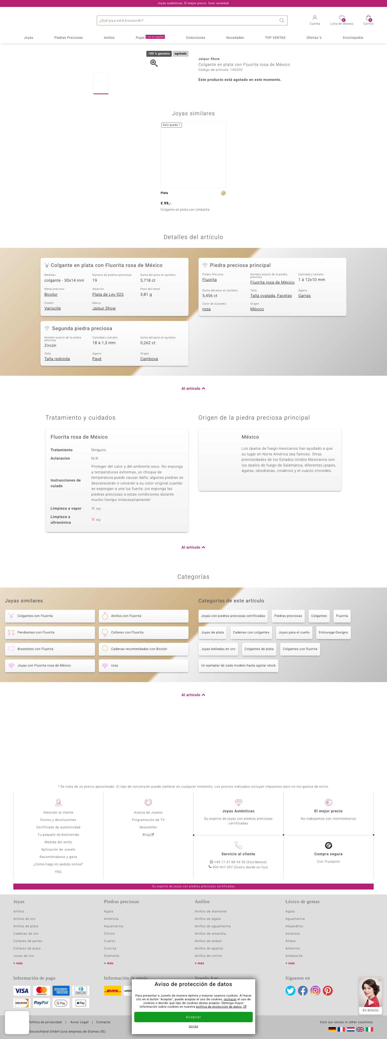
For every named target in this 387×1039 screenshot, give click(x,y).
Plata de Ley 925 (108, 351)
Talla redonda (57, 415)
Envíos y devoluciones (58, 820)
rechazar (230, 999)
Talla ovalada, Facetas (271, 352)
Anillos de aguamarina (213, 926)
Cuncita (110, 948)
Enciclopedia (353, 38)
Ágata (109, 911)
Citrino (109, 933)
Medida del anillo (58, 842)
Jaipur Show (104, 365)
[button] (315, 20)
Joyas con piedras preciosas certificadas (233, 672)
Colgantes (319, 672)
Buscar (282, 20)
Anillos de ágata (208, 919)
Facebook (303, 991)
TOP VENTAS (275, 38)
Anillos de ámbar (208, 941)
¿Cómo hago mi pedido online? (58, 864)
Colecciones (195, 38)
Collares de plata (27, 948)
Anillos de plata (26, 926)
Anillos (109, 38)
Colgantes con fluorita (300, 705)
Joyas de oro (23, 956)
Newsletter (148, 827)
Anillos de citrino (208, 956)
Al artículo (191, 445)
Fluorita (209, 336)
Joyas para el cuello (294, 688)
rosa (206, 365)
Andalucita (294, 956)
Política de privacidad (45, 1022)
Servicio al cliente (238, 854)
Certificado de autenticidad (58, 827)
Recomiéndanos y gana (58, 857)
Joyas (28, 38)
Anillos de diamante (211, 911)
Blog (146, 835)
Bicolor (51, 351)
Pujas (150, 37)
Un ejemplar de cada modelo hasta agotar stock (238, 722)
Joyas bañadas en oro (218, 705)
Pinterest (328, 991)
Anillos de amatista (210, 933)
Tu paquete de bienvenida (58, 835)
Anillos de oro (24, 919)
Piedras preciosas (288, 672)
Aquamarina (114, 926)
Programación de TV (148, 820)
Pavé (96, 415)
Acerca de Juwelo (148, 812)
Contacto (103, 1022)
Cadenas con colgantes (251, 688)
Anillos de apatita (209, 948)
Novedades (235, 38)
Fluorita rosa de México (272, 339)
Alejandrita (294, 926)
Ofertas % (314, 38)
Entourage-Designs (333, 688)
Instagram (315, 991)
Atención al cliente (58, 812)
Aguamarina (295, 919)
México (257, 365)
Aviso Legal (79, 1022)
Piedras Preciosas (68, 38)
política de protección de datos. (219, 1007)
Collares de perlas (27, 941)
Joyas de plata (212, 688)
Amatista (111, 919)
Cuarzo (110, 941)
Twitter (290, 991)
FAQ (58, 872)
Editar (193, 1027)
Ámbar (291, 941)
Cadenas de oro (26, 933)
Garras (304, 352)
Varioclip (52, 365)
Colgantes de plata (259, 705)
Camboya (149, 415)
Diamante (111, 956)
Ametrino (293, 948)
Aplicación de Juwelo (58, 849)
